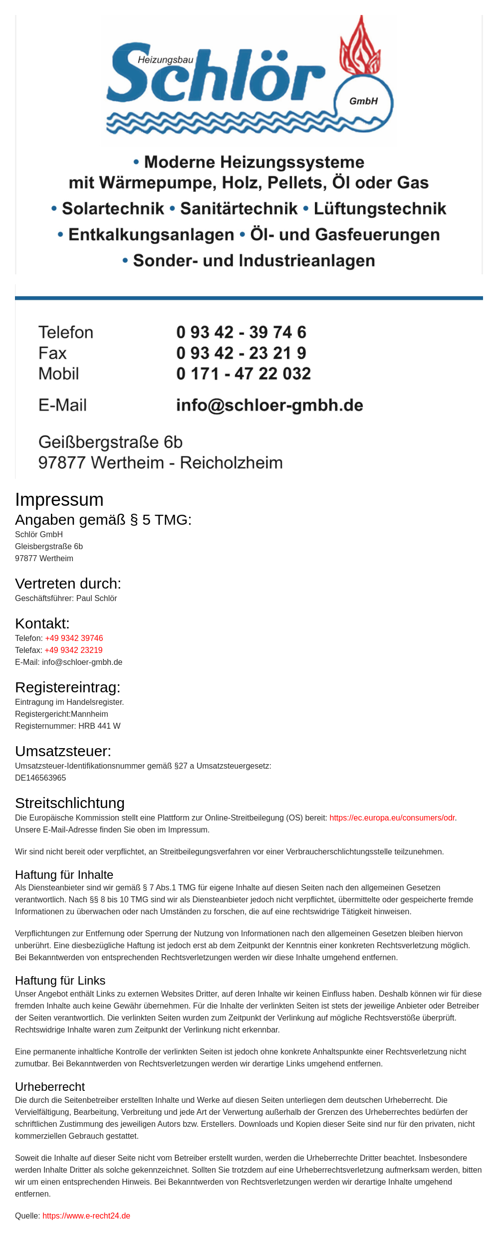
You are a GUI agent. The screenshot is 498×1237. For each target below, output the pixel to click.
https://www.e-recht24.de (86, 1216)
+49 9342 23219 (74, 650)
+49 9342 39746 (74, 638)
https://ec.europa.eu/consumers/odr (392, 818)
